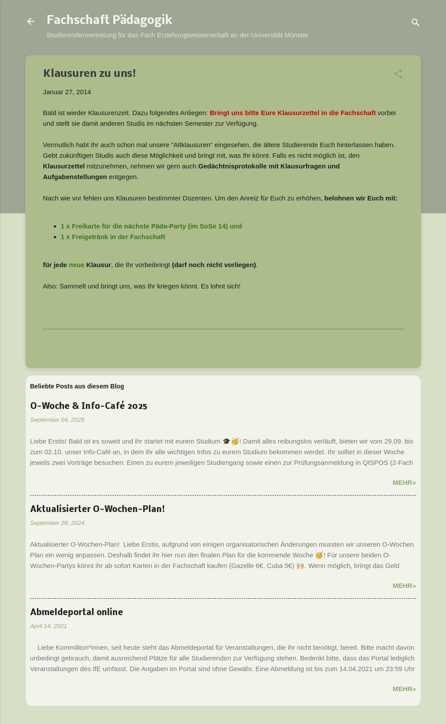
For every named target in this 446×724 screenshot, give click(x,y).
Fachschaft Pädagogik (110, 21)
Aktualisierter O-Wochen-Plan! (97, 509)
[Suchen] (415, 24)
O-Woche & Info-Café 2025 (88, 406)
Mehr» (404, 482)
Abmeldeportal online (76, 612)
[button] (398, 75)
